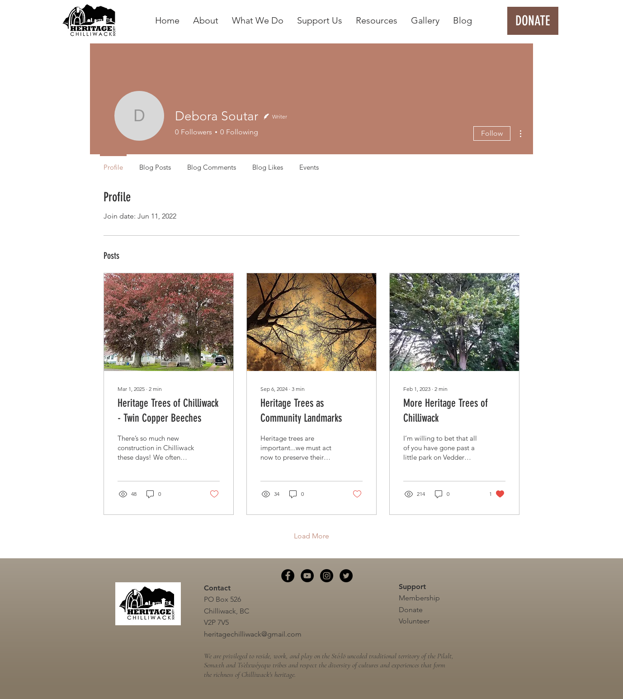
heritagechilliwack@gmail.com (253, 634)
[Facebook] (287, 575)
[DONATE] (532, 21)
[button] (205, 20)
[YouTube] (307, 575)
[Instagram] (326, 575)
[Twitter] (346, 575)
